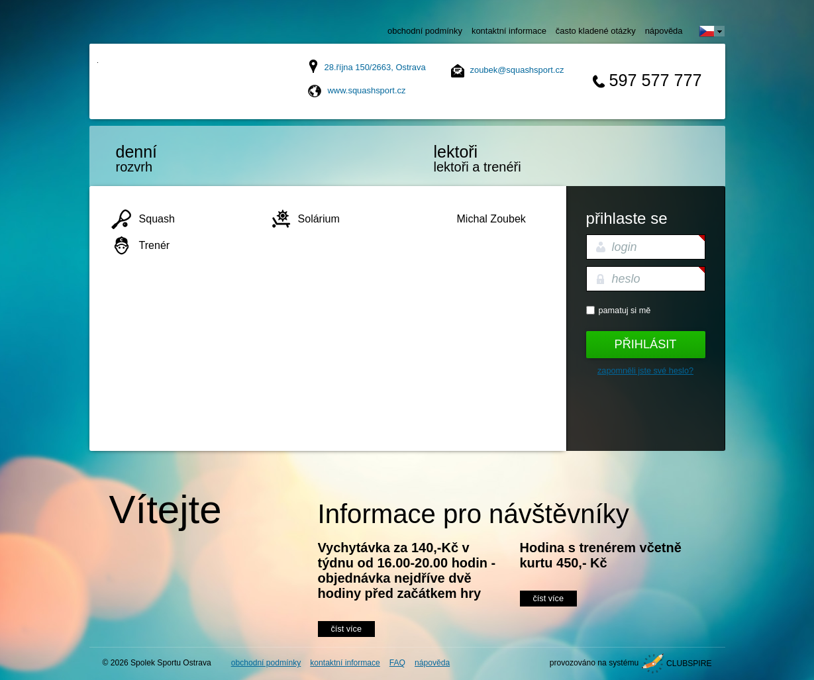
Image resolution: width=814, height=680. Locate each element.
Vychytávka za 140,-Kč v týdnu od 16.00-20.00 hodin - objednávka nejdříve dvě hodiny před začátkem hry (407, 570)
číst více (346, 629)
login (624, 247)
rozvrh (172, 158)
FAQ (397, 662)
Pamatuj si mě (625, 310)
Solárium (319, 218)
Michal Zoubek (491, 218)
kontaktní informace (509, 31)
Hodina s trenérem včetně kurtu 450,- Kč (601, 555)
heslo (626, 278)
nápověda (664, 31)
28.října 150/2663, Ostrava (375, 67)
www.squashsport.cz (367, 90)
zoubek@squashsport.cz (517, 70)
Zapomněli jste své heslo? (645, 370)
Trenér (154, 245)
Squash (157, 218)
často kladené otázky (596, 31)
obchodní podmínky (424, 31)
